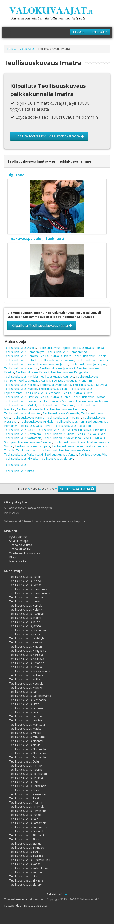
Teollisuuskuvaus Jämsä (52, 364)
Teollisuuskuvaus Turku (67, 446)
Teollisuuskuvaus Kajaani (32, 372)
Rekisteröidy (99, 32)
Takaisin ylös (57, 894)
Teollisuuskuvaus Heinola (89, 356)
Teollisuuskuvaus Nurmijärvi (22, 413)
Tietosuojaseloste (36, 905)
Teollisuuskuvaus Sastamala (22, 438)
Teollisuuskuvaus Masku (92, 401)
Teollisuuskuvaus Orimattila (61, 413)
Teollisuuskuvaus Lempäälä (42, 393)
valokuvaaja (19, 899)
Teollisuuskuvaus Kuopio (20, 389)
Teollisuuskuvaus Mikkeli (20, 405)
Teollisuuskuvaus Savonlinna (62, 438)
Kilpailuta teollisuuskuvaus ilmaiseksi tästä (49, 136)
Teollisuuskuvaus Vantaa (60, 454)
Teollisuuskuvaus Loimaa (88, 397)
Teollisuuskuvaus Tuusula (26, 856)
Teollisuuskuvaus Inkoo (19, 364)
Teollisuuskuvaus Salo (90, 434)
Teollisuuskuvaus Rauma (53, 430)
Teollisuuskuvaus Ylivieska (21, 458)
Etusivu (12, 49)
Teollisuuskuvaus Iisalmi (92, 360)
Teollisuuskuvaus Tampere (32, 446)
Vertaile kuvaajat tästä (77, 489)
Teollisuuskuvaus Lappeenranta (30, 696)
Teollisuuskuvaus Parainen (63, 417)
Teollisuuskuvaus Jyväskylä (57, 368)
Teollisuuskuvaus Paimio (28, 417)
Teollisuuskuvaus (15, 465)
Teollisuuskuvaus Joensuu (21, 368)
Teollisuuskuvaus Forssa (87, 348)
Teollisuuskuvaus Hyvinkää (56, 360)
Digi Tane (15, 174)
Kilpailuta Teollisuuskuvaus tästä (41, 325)
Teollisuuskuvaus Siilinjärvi (35, 442)
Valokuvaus (27, 49)
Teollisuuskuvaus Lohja (54, 397)
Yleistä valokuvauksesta (25, 553)
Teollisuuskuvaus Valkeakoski (23, 454)
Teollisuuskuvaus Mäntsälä (56, 401)
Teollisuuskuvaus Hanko (55, 356)
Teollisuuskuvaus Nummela (68, 409)
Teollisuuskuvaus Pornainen (27, 786)
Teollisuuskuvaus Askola (20, 348)
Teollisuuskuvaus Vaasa (74, 450)
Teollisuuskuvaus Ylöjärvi (56, 458)
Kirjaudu (78, 32)
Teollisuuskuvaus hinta (19, 471)
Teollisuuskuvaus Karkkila (21, 376)
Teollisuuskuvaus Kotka (55, 385)
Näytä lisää (17, 561)
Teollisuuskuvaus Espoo (54, 348)
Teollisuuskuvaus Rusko (59, 434)
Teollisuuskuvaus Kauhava (56, 376)
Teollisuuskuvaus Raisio (19, 430)
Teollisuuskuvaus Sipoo (69, 442)
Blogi (12, 557)
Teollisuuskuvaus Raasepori (72, 426)
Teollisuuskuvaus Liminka (21, 397)
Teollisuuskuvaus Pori (69, 422)
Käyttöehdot (12, 905)
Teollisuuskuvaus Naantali (26, 741)
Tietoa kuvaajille (20, 549)
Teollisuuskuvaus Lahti (53, 389)
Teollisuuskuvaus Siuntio (25, 843)
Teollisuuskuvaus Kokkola (21, 385)
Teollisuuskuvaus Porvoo (35, 426)
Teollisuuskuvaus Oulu (24, 761)
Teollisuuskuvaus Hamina (21, 356)
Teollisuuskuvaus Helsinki (21, 360)
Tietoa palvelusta (20, 545)
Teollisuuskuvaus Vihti (93, 454)
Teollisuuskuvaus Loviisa (20, 401)
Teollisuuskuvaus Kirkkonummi (72, 380)
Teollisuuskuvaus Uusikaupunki (36, 450)
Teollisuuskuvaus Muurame (56, 405)
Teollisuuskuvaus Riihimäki (89, 430)
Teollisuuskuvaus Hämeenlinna (66, 352)
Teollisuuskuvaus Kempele (26, 663)
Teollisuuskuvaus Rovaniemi (22, 434)
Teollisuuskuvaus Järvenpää (88, 364)
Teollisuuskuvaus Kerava (33, 380)
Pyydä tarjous (18, 537)
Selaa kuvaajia (18, 541)
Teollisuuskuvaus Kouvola (90, 385)
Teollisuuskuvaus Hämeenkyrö (24, 352)
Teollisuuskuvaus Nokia (32, 409)
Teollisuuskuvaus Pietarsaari (28, 774)
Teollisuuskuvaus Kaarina (26, 642)
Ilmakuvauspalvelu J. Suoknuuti (35, 238)
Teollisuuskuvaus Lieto (77, 393)
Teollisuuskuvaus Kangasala (69, 372)
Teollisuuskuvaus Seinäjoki (26, 831)
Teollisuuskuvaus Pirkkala (37, 422)
